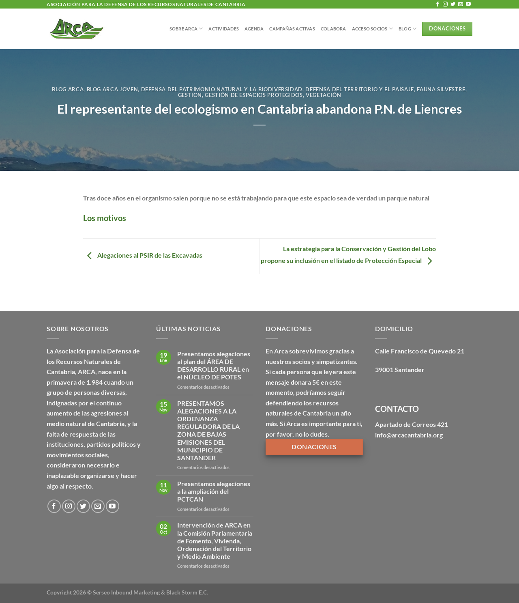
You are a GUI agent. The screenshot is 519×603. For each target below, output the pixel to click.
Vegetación (323, 95)
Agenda (254, 28)
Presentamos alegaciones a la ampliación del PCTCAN (213, 491)
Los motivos (104, 218)
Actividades (223, 28)
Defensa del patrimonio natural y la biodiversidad (222, 89)
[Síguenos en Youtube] (468, 4)
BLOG (407, 28)
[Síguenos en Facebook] (437, 4)
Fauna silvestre (441, 89)
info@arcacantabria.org (409, 435)
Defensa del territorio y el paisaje (359, 89)
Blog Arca (68, 89)
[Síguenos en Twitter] (452, 4)
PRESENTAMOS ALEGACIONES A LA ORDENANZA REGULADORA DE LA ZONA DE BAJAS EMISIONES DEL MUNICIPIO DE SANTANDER (208, 430)
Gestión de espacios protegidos (253, 95)
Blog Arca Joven (112, 89)
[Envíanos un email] (460, 4)
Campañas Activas (292, 28)
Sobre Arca (186, 28)
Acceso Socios (372, 28)
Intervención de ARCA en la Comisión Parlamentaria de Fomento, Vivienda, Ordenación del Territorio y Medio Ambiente (214, 540)
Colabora (333, 28)
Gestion (190, 95)
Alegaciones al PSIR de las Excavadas (142, 255)
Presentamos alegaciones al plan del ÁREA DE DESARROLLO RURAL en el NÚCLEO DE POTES (213, 365)
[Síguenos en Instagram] (445, 4)
